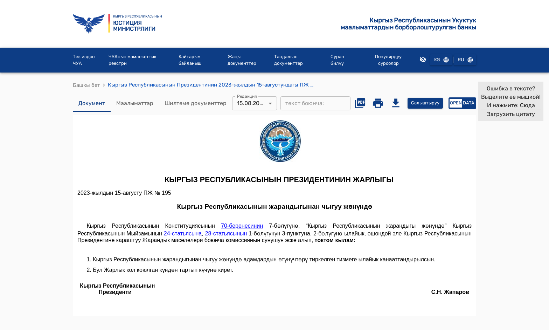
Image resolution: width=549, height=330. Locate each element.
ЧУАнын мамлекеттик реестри (133, 60)
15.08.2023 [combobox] (251, 103)
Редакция (247, 96)
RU (465, 60)
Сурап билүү (337, 60)
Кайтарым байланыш (190, 60)
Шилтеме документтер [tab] (195, 103)
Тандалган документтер (288, 60)
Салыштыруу (425, 103)
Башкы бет (86, 85)
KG (441, 60)
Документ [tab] (92, 103)
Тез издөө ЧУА (84, 60)
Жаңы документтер (242, 60)
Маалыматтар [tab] (135, 103)
